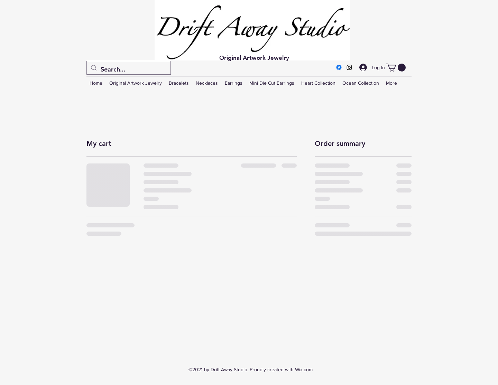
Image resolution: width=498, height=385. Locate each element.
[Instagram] (349, 67)
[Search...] (128, 69)
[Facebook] (338, 67)
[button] (396, 68)
